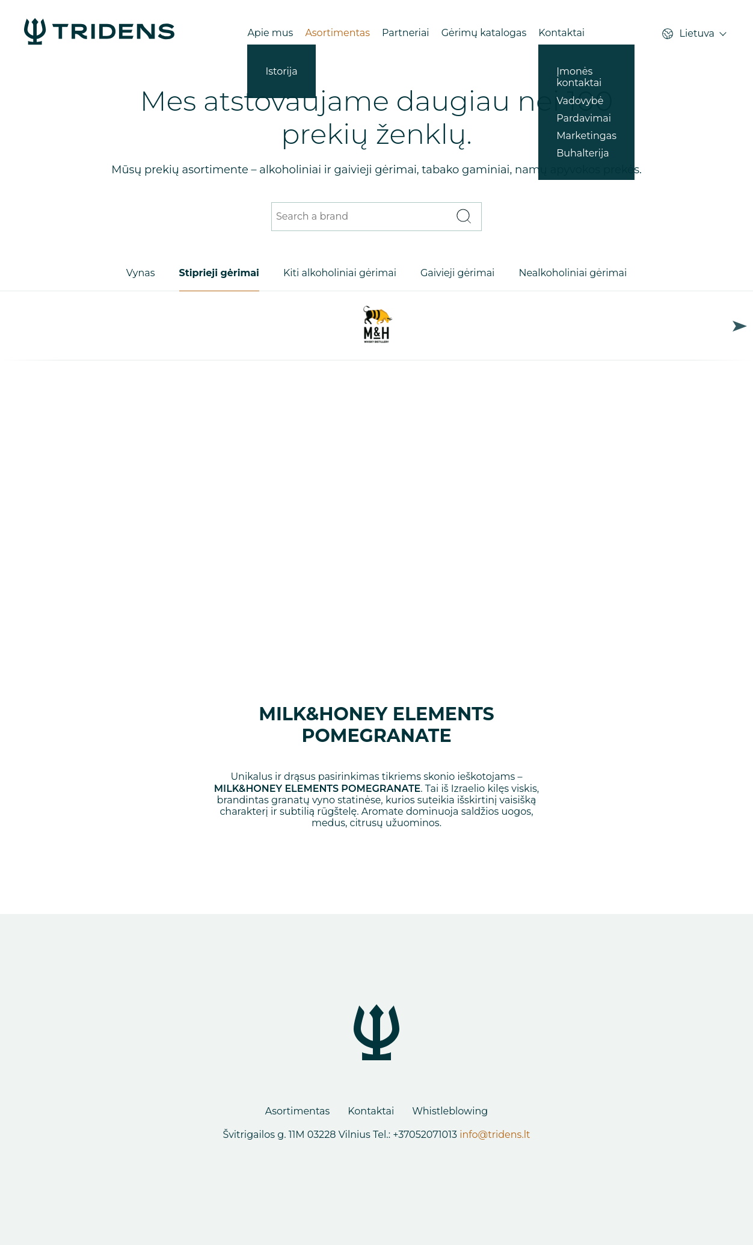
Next (740, 325)
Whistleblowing (450, 1111)
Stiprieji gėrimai (219, 273)
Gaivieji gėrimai (457, 273)
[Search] (463, 217)
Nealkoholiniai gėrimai (572, 273)
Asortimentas (337, 33)
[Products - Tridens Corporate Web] (99, 33)
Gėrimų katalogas (484, 33)
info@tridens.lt (494, 1134)
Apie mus (270, 33)
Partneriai (405, 33)
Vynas (140, 273)
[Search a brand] (361, 217)
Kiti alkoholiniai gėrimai (339, 273)
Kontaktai (561, 33)
